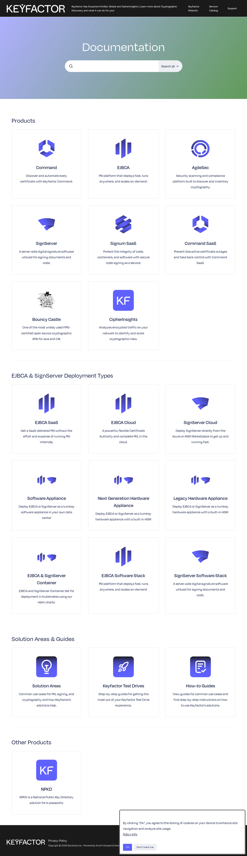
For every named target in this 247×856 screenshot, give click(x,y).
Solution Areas (46, 685)
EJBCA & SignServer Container (46, 579)
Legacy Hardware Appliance (200, 498)
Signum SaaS (123, 243)
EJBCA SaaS (46, 422)
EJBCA (123, 167)
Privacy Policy (57, 840)
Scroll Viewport (104, 845)
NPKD (46, 789)
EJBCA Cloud (123, 422)
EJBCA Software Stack (123, 575)
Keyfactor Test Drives (123, 685)
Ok (127, 847)
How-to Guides (200, 685)
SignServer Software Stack (200, 575)
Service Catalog (213, 8)
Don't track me (145, 847)
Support (232, 8)
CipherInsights (123, 319)
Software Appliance (46, 498)
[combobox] (112, 66)
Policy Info (130, 834)
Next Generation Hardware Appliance (123, 501)
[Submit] (71, 66)
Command (46, 167)
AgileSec (200, 167)
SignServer (46, 243)
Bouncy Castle (46, 319)
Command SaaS (200, 243)
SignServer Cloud (200, 422)
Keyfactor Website (193, 8)
